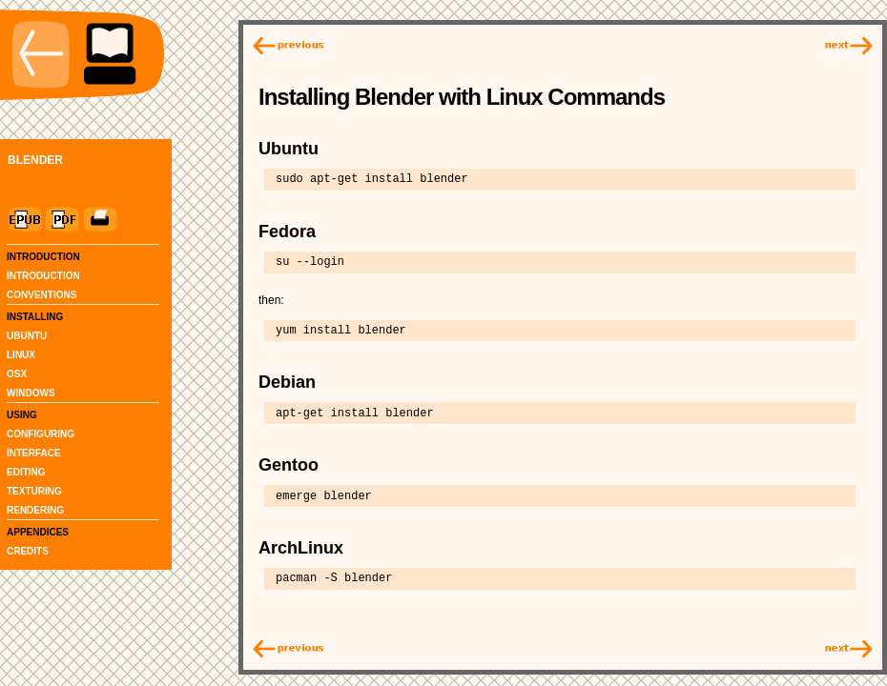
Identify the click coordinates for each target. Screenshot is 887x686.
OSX (17, 374)
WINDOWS (31, 393)
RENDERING (35, 510)
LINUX (21, 355)
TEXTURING (34, 491)
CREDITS (28, 551)
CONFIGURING (40, 434)
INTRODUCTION (43, 276)
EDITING (26, 472)
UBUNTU (27, 336)
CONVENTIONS (41, 295)
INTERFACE (34, 453)
